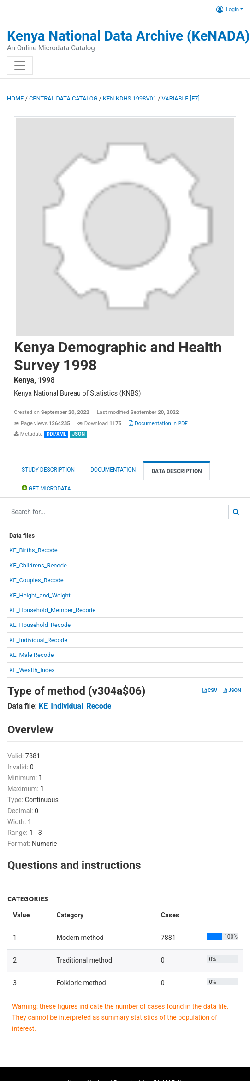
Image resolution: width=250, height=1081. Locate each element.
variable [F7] (181, 98)
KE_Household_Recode (40, 624)
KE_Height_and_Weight (40, 595)
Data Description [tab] (176, 471)
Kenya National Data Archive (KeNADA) (128, 36)
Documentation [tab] (113, 470)
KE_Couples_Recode (36, 580)
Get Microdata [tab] (46, 488)
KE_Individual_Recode (38, 640)
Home (15, 98)
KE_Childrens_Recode (38, 565)
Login (227, 9)
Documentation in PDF (158, 423)
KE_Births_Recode (33, 550)
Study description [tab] (48, 470)
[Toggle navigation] (20, 65)
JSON (232, 690)
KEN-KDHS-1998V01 (129, 98)
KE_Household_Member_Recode (52, 610)
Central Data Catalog (63, 98)
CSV (209, 690)
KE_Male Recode (31, 654)
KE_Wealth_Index (32, 670)
